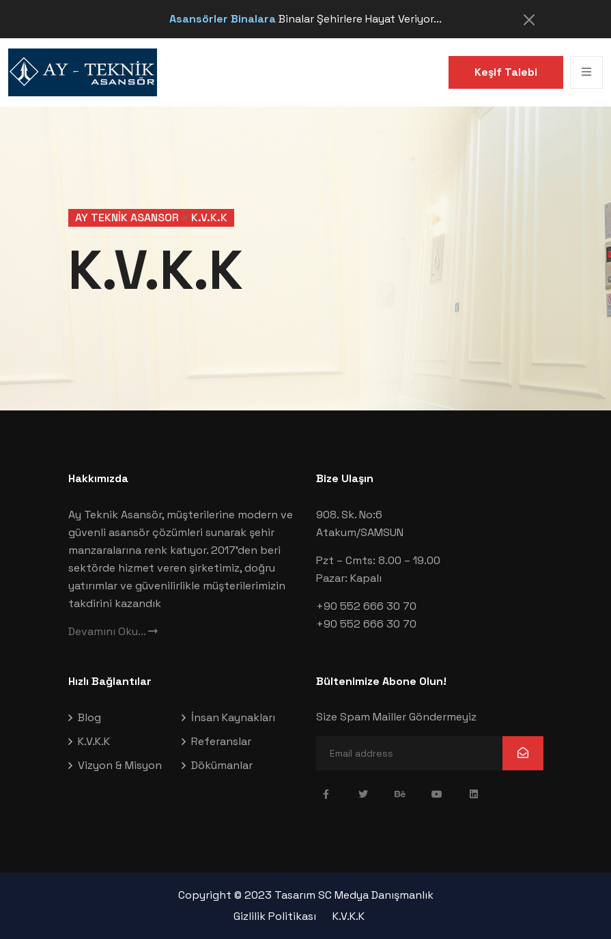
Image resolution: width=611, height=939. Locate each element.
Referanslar (221, 741)
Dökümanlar (222, 765)
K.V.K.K (94, 741)
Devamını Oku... (113, 631)
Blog (89, 717)
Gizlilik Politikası (274, 916)
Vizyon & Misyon (120, 765)
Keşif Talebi (505, 72)
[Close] (529, 20)
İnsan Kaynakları (233, 717)
